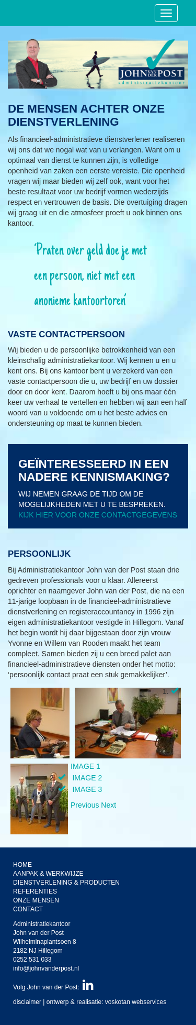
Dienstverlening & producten (66, 882)
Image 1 (85, 766)
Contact (28, 909)
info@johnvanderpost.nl (46, 968)
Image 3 (87, 789)
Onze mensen (36, 900)
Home (22, 864)
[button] (86, 805)
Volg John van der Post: (53, 987)
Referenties (35, 891)
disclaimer (27, 1002)
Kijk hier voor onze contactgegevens (97, 515)
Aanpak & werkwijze (48, 873)
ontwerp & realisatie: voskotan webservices (106, 1002)
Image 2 (87, 778)
